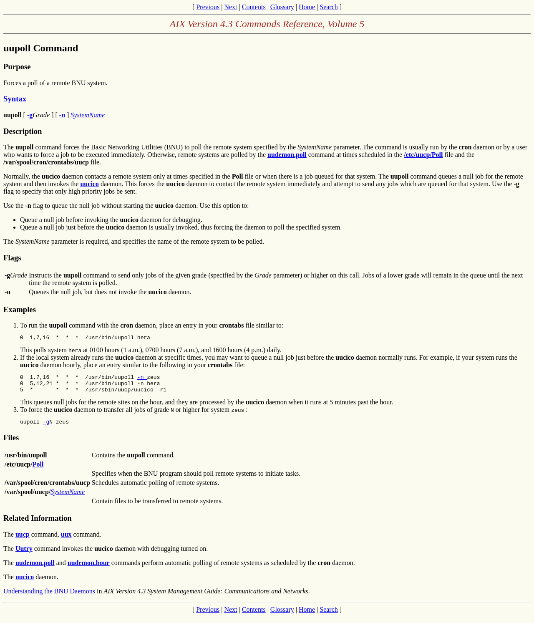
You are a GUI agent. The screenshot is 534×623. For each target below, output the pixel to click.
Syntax (14, 98)
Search (329, 6)
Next (230, 6)
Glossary (282, 6)
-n (142, 379)
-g (46, 427)
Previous (207, 6)
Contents (254, 6)
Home (307, 6)
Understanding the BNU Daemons (49, 597)
